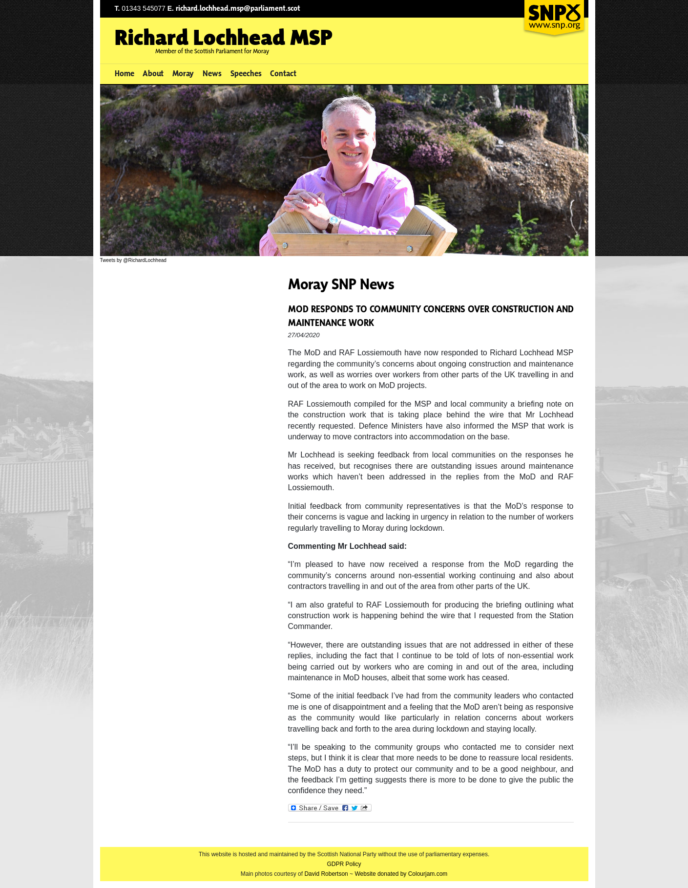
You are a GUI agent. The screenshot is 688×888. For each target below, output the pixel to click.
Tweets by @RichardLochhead (133, 260)
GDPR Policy (344, 864)
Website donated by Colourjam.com (400, 873)
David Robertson (326, 873)
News (212, 73)
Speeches (246, 73)
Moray (183, 73)
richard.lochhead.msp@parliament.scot (238, 8)
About (153, 73)
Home (124, 73)
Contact (283, 73)
